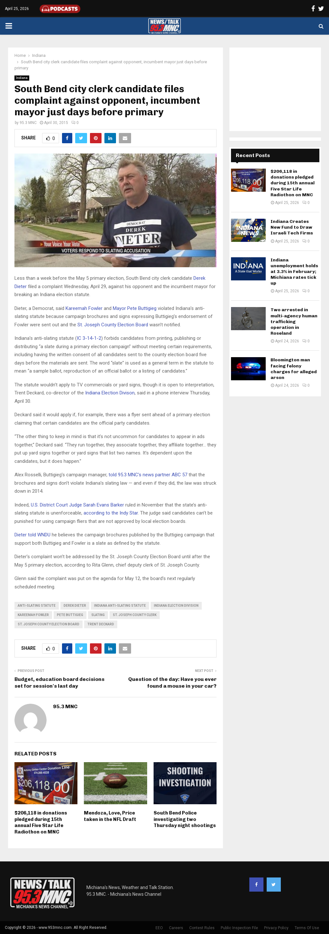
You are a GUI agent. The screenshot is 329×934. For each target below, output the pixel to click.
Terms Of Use (307, 928)
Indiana (22, 78)
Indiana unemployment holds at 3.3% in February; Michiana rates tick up (294, 271)
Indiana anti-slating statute (120, 605)
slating (98, 615)
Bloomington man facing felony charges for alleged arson (294, 368)
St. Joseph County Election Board (112, 325)
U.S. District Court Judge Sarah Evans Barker (77, 505)
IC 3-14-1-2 (89, 338)
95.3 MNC (28, 122)
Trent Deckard (100, 624)
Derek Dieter (75, 605)
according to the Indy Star (111, 513)
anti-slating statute (37, 605)
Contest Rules (202, 928)
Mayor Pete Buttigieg (134, 308)
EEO (159, 928)
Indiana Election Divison (110, 393)
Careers (176, 928)
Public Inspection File (239, 928)
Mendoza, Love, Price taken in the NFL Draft (110, 816)
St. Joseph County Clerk (134, 615)
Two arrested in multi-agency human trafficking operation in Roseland (294, 321)
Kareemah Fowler (84, 308)
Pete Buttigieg (70, 615)
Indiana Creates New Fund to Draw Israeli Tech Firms (292, 227)
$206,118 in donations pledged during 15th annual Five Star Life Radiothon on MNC (40, 822)
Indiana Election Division (176, 605)
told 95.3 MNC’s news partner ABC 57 (148, 475)
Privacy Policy (276, 928)
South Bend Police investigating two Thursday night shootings (185, 819)
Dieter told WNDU (32, 535)
